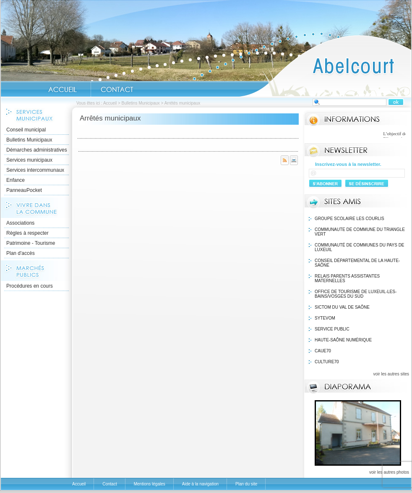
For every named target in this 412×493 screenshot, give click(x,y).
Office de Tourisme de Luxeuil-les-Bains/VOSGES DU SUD (355, 294)
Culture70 (327, 361)
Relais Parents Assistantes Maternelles (347, 278)
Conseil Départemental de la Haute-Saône (357, 262)
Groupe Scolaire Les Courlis (349, 218)
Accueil (325, 65)
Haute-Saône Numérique (343, 340)
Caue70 (323, 351)
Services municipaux (29, 160)
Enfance (15, 180)
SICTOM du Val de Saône (342, 307)
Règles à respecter (27, 233)
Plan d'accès (20, 253)
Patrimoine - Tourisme (30, 243)
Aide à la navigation (200, 484)
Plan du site (246, 484)
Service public (332, 329)
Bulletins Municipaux (141, 103)
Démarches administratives (36, 150)
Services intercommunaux (35, 170)
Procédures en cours (29, 286)
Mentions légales (149, 484)
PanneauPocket (24, 190)
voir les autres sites (391, 374)
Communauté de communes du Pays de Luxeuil (359, 247)
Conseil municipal (26, 130)
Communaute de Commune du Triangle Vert (360, 231)
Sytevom (325, 318)
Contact (117, 89)
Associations (20, 223)
